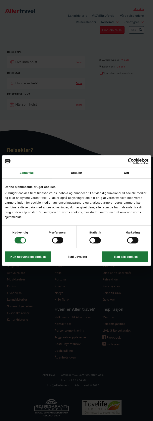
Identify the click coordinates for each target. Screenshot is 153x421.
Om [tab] (126, 172)
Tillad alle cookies (125, 256)
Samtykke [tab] (27, 172)
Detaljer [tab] (76, 172)
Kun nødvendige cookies (28, 256)
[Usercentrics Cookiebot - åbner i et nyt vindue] (131, 161)
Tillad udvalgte (76, 256)
